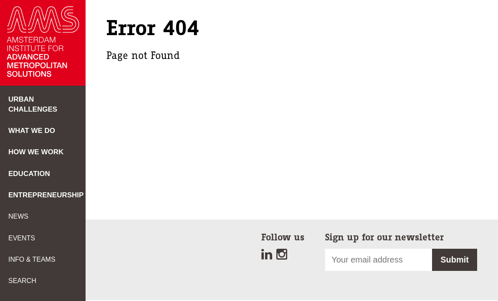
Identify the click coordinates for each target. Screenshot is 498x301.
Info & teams (32, 259)
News (18, 216)
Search (22, 280)
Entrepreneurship (45, 195)
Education (29, 174)
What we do (31, 131)
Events (21, 238)
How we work (35, 152)
